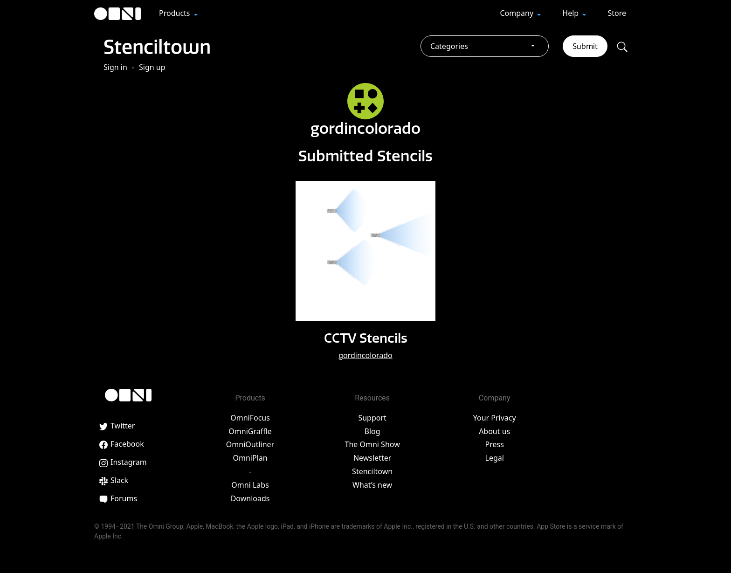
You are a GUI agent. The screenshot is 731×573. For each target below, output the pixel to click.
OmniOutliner (250, 444)
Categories (449, 46)
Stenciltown (157, 46)
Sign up (152, 67)
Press (494, 444)
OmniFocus (250, 418)
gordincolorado (365, 355)
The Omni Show (372, 444)
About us (494, 431)
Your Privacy (494, 418)
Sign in (115, 67)
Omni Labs (250, 485)
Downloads (250, 498)
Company (517, 13)
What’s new (372, 485)
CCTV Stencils (365, 338)
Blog (372, 431)
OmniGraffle (250, 431)
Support (372, 418)
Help (571, 13)
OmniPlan (250, 458)
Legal (494, 458)
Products (175, 13)
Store (616, 13)
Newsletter (372, 458)
